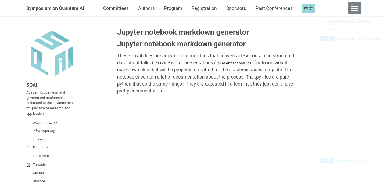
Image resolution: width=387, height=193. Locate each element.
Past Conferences (280, 8)
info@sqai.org (40, 133)
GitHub (35, 175)
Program (177, 8)
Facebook (37, 150)
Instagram (37, 158)
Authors (149, 8)
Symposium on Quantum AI (56, 8)
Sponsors (241, 8)
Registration (209, 8)
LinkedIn (36, 142)
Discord (35, 183)
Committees (118, 8)
